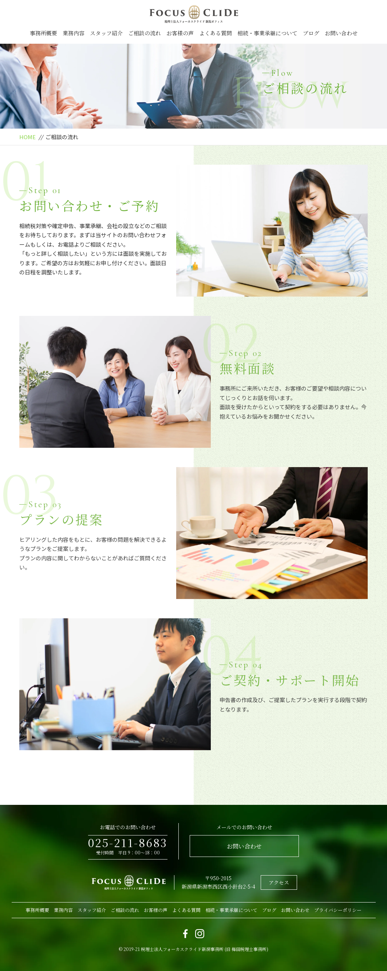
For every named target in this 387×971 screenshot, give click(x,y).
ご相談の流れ (144, 33)
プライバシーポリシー (338, 910)
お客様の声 (180, 33)
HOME (27, 137)
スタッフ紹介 (106, 33)
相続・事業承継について (267, 33)
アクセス (279, 882)
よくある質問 (215, 33)
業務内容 (73, 33)
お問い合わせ (341, 33)
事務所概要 (43, 33)
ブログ (311, 33)
